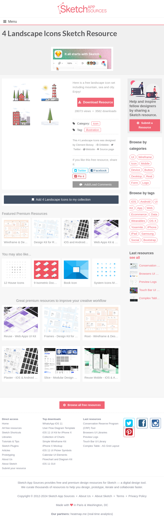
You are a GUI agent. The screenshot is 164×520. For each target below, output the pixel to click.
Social (135, 240)
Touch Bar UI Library (94, 441)
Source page (107, 149)
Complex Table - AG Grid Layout (101, 445)
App (139, 208)
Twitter (77, 149)
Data (154, 214)
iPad (134, 233)
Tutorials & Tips (10, 441)
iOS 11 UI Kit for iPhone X (57, 432)
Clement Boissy (85, 144)
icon (96, 123)
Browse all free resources (82, 405)
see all (134, 258)
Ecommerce (139, 214)
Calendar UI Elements (55, 454)
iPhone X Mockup (52, 445)
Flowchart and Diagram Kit (57, 459)
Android (145, 201)
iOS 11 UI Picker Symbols (57, 450)
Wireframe (145, 157)
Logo (145, 182)
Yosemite (137, 227)
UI (132, 157)
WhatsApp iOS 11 (52, 423)
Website (90, 149)
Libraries (7, 437)
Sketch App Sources (61, 496)
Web (150, 208)
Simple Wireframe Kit (54, 441)
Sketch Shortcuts (11, 432)
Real (149, 176)
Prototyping (8, 454)
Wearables (138, 220)
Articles (6, 450)
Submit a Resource (145, 125)
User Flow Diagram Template (59, 428)
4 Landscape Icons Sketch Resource (59, 33)
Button (148, 170)
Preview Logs (148, 281)
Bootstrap (149, 240)
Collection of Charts (53, 437)
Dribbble (104, 144)
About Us (7, 459)
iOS (133, 201)
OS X (152, 220)
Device (135, 170)
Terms (120, 496)
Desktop (136, 176)
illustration (92, 130)
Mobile (145, 163)
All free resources (12, 428)
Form (134, 182)
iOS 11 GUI (49, 463)
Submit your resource (14, 468)
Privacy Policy (137, 496)
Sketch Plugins (10, 445)
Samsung (147, 233)
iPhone (151, 227)
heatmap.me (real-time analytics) (91, 514)
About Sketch (9, 463)
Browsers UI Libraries (95, 432)
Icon (134, 163)
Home (5, 423)
